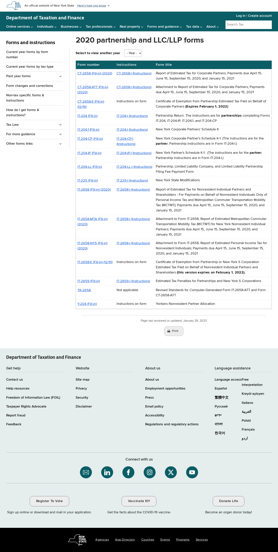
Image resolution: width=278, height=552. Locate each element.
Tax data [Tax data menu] (192, 26)
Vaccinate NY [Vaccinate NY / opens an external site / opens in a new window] (139, 501)
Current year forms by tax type (29, 66)
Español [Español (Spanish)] (221, 388)
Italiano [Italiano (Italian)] (247, 403)
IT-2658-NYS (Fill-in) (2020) (92, 246)
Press (149, 397)
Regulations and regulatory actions (172, 424)
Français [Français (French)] (248, 429)
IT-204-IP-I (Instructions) (134, 153)
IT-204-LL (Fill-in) (89, 167)
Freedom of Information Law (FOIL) (33, 397)
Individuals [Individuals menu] (45, 26)
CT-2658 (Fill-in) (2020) (94, 73)
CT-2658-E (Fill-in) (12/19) (90, 104)
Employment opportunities (165, 388)
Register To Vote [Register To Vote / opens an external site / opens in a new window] (49, 501)
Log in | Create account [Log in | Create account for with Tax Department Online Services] (254, 16)
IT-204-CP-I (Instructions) (126, 141)
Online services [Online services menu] (18, 26)
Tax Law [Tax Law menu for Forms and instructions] (12, 124)
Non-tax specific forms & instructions (25, 98)
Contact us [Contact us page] (14, 379)
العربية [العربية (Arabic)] (246, 412)
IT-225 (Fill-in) (87, 180)
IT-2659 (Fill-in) (88, 281)
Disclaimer (84, 406)
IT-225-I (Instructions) (132, 180)
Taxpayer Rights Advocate (26, 406)
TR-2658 (84, 290)
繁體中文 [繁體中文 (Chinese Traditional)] (222, 397)
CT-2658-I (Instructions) (134, 73)
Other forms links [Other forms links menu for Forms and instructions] (19, 143)
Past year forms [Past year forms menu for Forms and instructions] (18, 76)
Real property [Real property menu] (130, 26)
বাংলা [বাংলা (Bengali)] (219, 424)
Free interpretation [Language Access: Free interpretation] (252, 382)
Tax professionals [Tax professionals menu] (99, 26)
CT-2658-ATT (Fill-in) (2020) (92, 89)
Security (82, 397)
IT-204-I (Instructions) (132, 116)
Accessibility (154, 415)
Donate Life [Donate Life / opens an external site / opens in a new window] (228, 501)
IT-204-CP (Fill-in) (90, 139)
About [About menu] (211, 26)
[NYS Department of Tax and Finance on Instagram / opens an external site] (150, 472)
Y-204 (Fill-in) (87, 304)
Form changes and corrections (29, 86)
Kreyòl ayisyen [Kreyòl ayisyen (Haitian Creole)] (253, 394)
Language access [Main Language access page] (228, 379)
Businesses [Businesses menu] (70, 26)
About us (152, 379)
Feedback (13, 424)
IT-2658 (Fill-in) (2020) (94, 189)
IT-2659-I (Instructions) (133, 281)
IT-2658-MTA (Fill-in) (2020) (92, 221)
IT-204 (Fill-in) (87, 116)
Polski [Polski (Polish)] (246, 420)
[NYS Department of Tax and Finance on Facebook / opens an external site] (128, 472)
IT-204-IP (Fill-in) (89, 153)
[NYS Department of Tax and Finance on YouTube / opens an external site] (192, 472)
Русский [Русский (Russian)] (221, 406)
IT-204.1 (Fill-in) (88, 130)
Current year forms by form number (27, 54)
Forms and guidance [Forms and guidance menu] (163, 26)
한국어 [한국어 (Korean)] (220, 433)
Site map (82, 379)
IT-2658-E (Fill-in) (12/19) (95, 262)
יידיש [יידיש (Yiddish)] (218, 415)
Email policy (154, 406)
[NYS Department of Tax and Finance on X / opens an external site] (171, 472)
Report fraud (15, 415)
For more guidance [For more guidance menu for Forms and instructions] (20, 134)
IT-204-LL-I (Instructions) (134, 167)
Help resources (18, 388)
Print (175, 331)
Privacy (81, 388)
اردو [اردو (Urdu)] (245, 438)
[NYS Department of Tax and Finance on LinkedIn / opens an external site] (107, 472)
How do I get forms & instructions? (22, 112)
